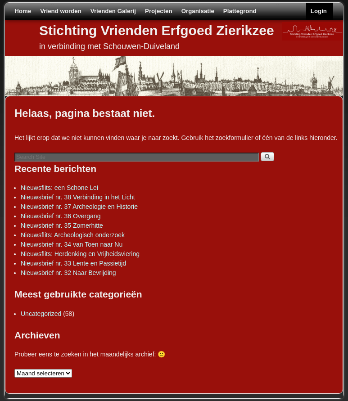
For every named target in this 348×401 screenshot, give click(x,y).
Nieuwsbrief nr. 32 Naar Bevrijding (68, 272)
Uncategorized (41, 313)
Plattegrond (240, 11)
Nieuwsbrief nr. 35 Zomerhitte (62, 225)
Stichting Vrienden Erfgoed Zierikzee (156, 30)
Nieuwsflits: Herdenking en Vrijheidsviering (80, 253)
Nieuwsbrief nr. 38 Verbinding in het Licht (78, 197)
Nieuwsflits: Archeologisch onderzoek (73, 235)
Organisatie (197, 11)
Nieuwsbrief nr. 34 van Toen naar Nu (71, 244)
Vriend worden (60, 11)
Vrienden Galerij (113, 11)
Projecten (158, 11)
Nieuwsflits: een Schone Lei (59, 187)
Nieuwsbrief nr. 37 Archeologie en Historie (79, 206)
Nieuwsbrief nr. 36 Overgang (60, 216)
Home (22, 11)
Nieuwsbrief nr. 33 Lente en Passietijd (73, 263)
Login (319, 11)
